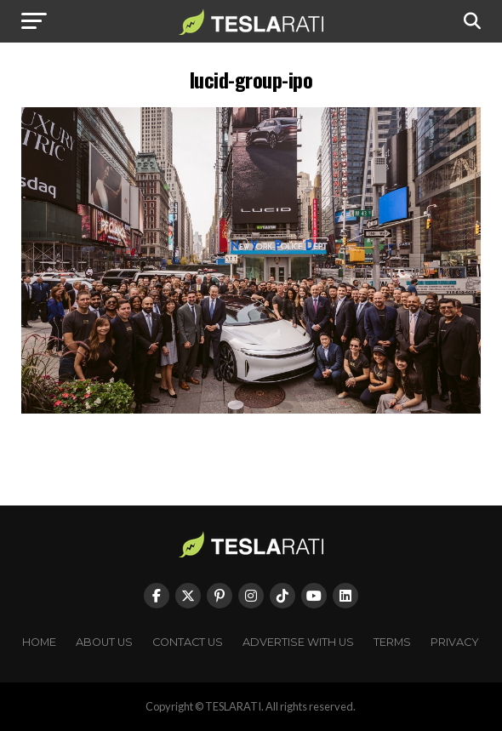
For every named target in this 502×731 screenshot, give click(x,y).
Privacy (455, 642)
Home (39, 642)
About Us (104, 642)
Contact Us (187, 642)
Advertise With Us (298, 642)
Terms (392, 642)
